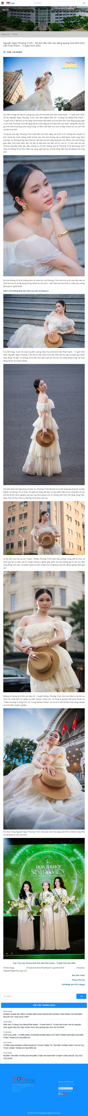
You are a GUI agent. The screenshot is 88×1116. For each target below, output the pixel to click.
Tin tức (15, 34)
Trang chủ (5, 34)
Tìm (81, 996)
